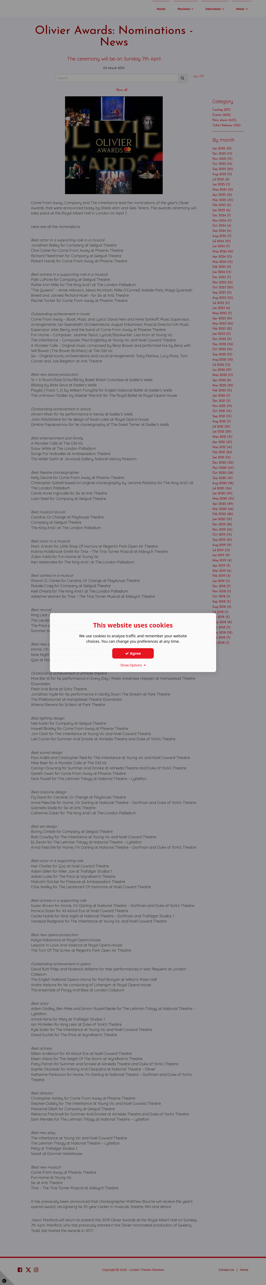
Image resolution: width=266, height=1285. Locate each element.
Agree (133, 653)
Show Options (133, 665)
